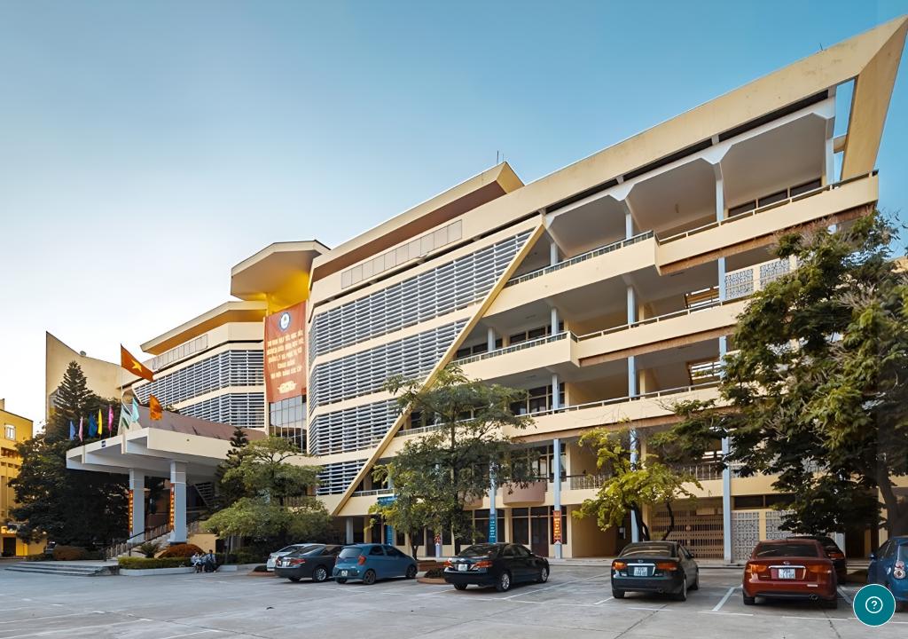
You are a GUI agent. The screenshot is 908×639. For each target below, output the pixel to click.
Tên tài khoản (601, 274)
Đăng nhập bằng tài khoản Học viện (721, 553)
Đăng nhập (721, 462)
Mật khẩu (589, 364)
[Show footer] (874, 605)
